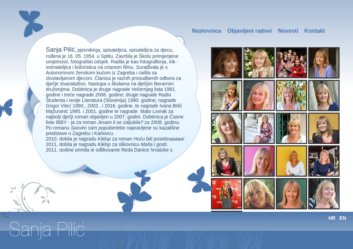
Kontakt (314, 31)
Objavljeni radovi (249, 31)
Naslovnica (206, 31)
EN (343, 218)
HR (332, 218)
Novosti (288, 31)
